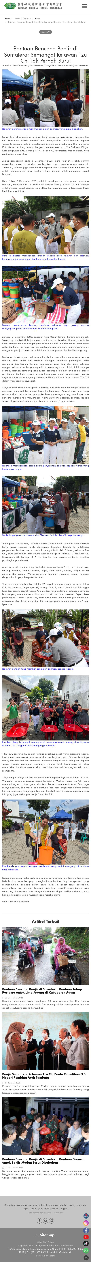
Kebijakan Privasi (45, 1242)
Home (7, 18)
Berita (37, 18)
